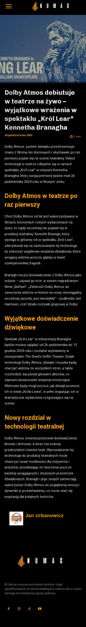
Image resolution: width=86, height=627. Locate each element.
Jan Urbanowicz (44, 515)
